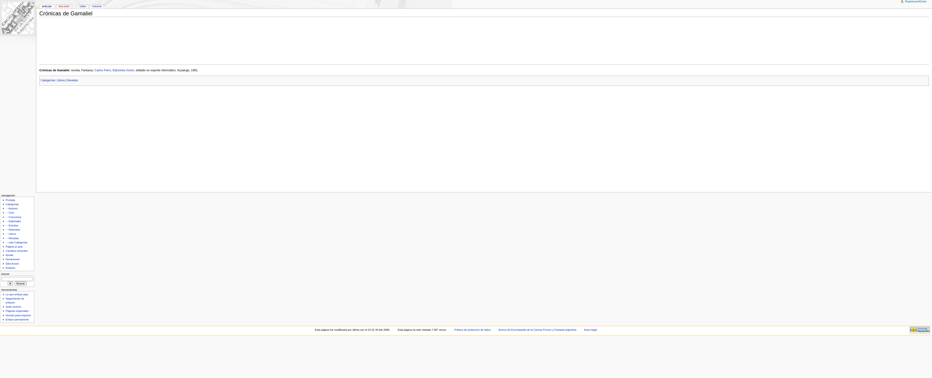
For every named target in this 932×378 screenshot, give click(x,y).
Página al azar (14, 246)
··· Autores (12, 208)
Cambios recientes (17, 250)
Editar (82, 6)
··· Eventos (12, 225)
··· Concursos (13, 217)
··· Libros (11, 233)
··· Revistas (12, 238)
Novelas (72, 80)
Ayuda (9, 255)
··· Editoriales (13, 221)
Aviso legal (590, 329)
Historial (96, 6)
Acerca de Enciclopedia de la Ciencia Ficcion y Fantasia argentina (537, 329)
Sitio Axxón (12, 263)
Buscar (5, 273)
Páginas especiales (17, 311)
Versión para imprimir (18, 315)
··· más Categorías (16, 242)
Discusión (64, 6)
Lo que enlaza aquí (17, 294)
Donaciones (13, 259)
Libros (61, 80)
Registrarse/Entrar (916, 1)
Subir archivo (13, 306)
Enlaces (10, 267)
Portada (10, 200)
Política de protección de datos (472, 329)
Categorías (48, 80)
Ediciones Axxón (123, 70)
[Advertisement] (484, 40)
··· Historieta (13, 229)
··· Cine (10, 212)
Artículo (46, 6)
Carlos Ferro (103, 70)
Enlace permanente (17, 319)
